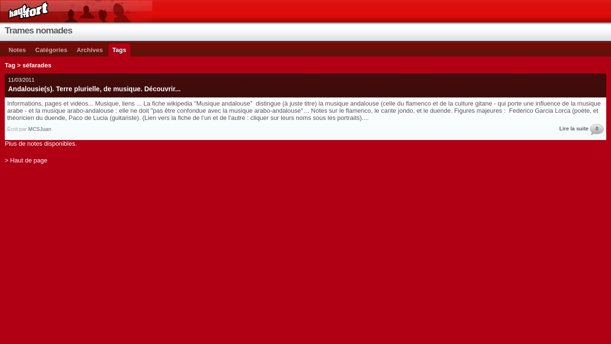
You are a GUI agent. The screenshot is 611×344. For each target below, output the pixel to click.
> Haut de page (26, 160)
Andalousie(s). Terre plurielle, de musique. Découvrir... (94, 89)
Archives (90, 50)
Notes (17, 50)
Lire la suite (574, 128)
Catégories (51, 50)
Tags (119, 50)
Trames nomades (38, 30)
